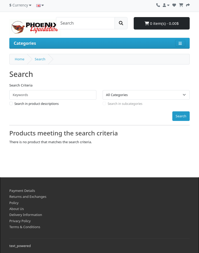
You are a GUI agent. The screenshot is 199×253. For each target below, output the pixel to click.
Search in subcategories (125, 104)
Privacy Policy (20, 221)
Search (40, 59)
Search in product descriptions (37, 104)
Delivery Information (25, 214)
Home (19, 59)
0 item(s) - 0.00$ (162, 23)
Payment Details (22, 190)
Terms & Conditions (24, 227)
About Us (16, 208)
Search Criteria (21, 85)
